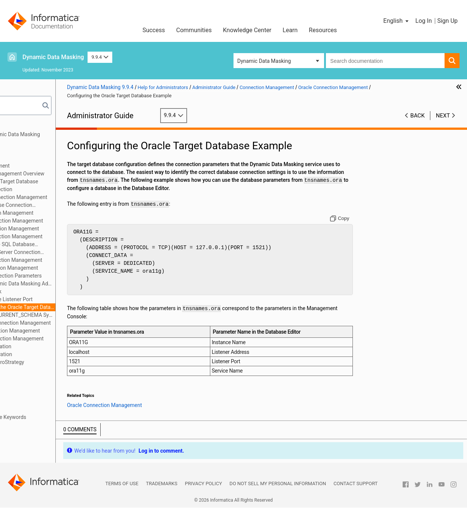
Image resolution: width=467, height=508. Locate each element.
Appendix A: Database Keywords (50, 417)
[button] (396, 21)
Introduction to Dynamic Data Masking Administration (56, 138)
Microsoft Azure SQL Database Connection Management (56, 244)
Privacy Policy (203, 484)
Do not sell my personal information (277, 484)
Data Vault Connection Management (66, 197)
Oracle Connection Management (61, 268)
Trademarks (161, 484)
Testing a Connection (48, 189)
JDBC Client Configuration (42, 346)
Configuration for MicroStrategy (49, 362)
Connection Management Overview (64, 174)
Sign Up (447, 20)
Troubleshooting (31, 409)
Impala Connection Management (62, 229)
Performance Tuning (35, 401)
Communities (194, 30)
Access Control (30, 370)
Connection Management (41, 166)
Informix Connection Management (63, 236)
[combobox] (385, 60)
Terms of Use (122, 484)
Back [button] (417, 115)
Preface (21, 126)
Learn (290, 30)
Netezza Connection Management (63, 260)
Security (21, 158)
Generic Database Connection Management (55, 205)
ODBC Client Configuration (42, 354)
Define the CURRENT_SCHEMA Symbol (74, 315)
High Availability (30, 386)
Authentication (29, 150)
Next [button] (443, 115)
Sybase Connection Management (62, 331)
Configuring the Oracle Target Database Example (74, 307)
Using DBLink (47, 291)
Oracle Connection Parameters (67, 276)
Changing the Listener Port (62, 299)
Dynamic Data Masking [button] (264, 61)
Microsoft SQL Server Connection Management (59, 252)
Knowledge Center (247, 30)
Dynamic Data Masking (53, 57)
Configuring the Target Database (61, 181)
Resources (323, 30)
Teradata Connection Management (64, 339)
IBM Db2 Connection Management (63, 221)
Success (154, 30)
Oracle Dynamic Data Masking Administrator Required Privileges (74, 284)
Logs (18, 378)
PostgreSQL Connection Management (67, 323)
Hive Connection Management (59, 213)
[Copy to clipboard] (355, 219)
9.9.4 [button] (99, 57)
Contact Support (355, 484)
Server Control (28, 394)
